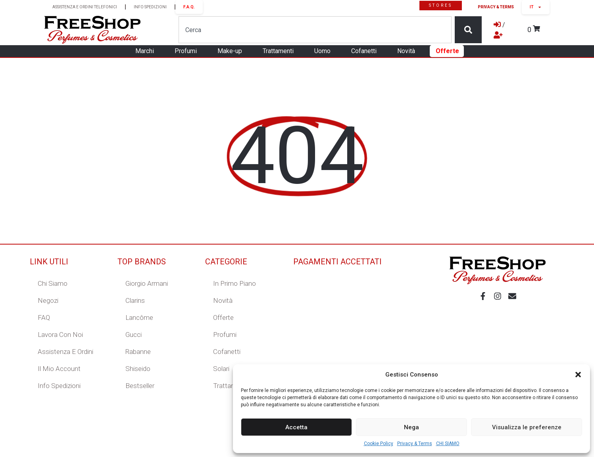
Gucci (133, 334)
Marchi (146, 51)
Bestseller (139, 386)
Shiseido (137, 369)
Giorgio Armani (146, 283)
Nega (411, 427)
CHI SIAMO (447, 443)
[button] (578, 375)
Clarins (135, 300)
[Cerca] (468, 29)
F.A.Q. (189, 7)
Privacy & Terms (414, 443)
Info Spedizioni (59, 386)
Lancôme (139, 317)
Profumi (188, 51)
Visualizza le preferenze (526, 427)
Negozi (48, 300)
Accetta (296, 427)
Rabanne (138, 352)
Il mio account (59, 369)
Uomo (324, 51)
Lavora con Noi (60, 334)
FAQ (44, 317)
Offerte (447, 51)
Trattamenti (280, 51)
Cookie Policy (378, 443)
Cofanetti (366, 51)
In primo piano (234, 283)
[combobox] (315, 29)
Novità (408, 51)
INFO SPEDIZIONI (150, 7)
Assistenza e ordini (65, 352)
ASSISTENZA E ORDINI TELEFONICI (84, 7)
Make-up (231, 51)
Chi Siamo (52, 283)
